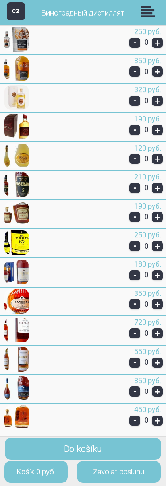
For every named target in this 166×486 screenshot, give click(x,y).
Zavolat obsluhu (118, 471)
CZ (16, 11)
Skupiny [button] (150, 11)
